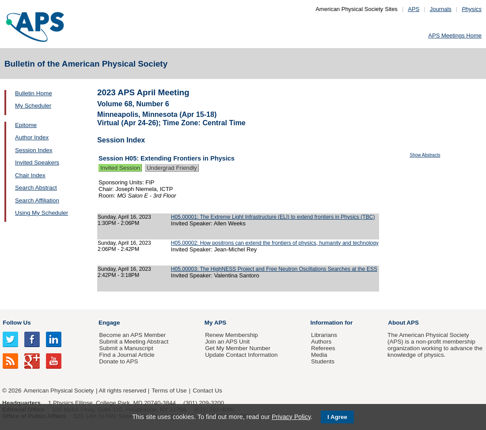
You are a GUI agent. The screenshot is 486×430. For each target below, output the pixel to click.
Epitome (26, 125)
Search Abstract (36, 187)
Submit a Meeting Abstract (133, 341)
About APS (403, 322)
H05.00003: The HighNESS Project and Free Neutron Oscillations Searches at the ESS (274, 269)
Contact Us (207, 390)
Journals (441, 9)
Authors (321, 341)
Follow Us (16, 322)
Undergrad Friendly (172, 168)
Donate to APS (118, 361)
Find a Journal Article (126, 354)
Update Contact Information (241, 354)
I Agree (337, 417)
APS (413, 9)
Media (319, 354)
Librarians (324, 335)
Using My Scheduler (41, 212)
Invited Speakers (37, 162)
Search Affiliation (37, 200)
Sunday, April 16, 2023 (124, 217)
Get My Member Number (237, 348)
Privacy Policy (291, 416)
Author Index (32, 137)
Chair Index (30, 175)
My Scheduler (33, 105)
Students (322, 361)
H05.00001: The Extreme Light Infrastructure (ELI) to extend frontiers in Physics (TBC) (273, 217)
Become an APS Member (132, 335)
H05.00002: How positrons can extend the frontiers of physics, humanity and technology (275, 243)
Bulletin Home (33, 93)
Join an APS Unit (227, 341)
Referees (323, 348)
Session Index (33, 150)
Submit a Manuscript (126, 348)
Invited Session (120, 168)
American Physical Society (59, 390)
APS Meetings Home (455, 35)
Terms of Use (169, 390)
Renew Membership (231, 335)
